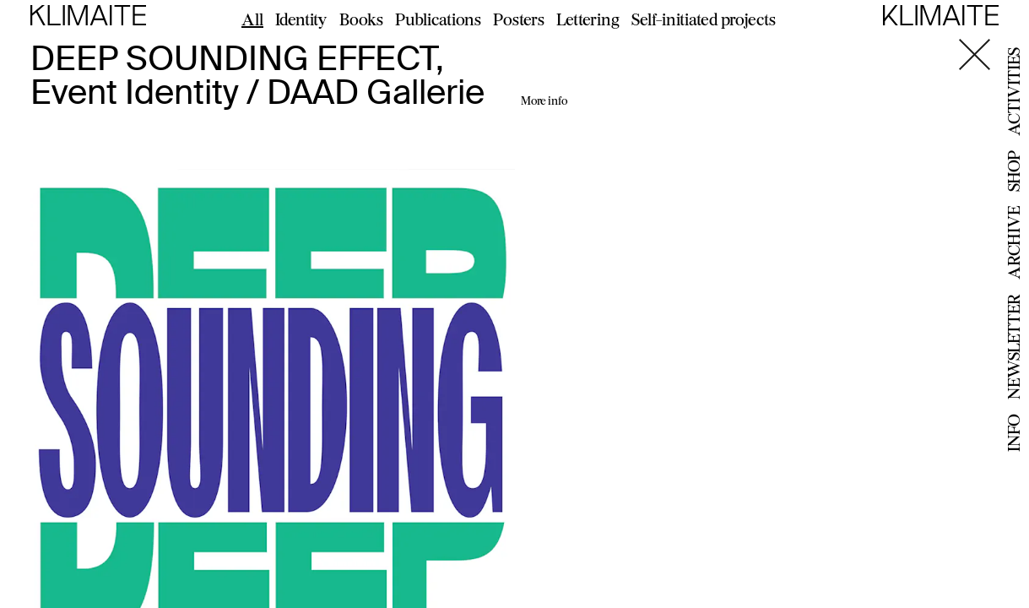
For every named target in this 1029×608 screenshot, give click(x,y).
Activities (1013, 91)
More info (544, 100)
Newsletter (1013, 346)
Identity (301, 19)
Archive (1013, 243)
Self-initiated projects (703, 19)
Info (1013, 433)
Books (361, 19)
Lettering (588, 19)
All (252, 19)
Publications (438, 19)
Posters (518, 19)
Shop (1013, 171)
